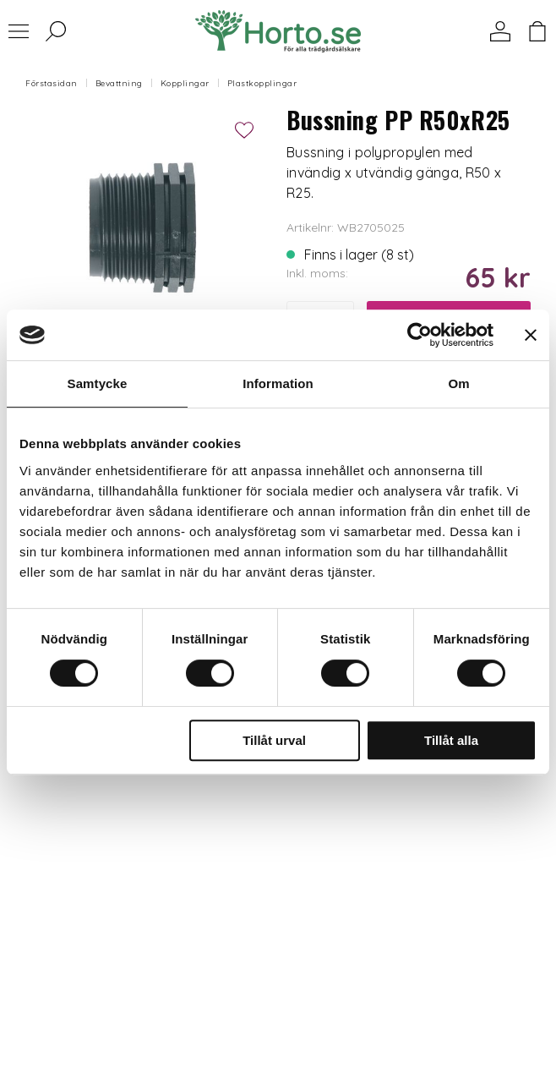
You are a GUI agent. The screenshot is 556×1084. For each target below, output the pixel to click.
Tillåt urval (274, 740)
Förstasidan (51, 83)
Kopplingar (185, 83)
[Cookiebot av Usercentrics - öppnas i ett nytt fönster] (419, 335)
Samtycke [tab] (98, 383)
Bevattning (119, 83)
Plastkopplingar (262, 83)
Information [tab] (278, 383)
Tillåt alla (451, 740)
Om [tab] (458, 383)
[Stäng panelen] (531, 335)
